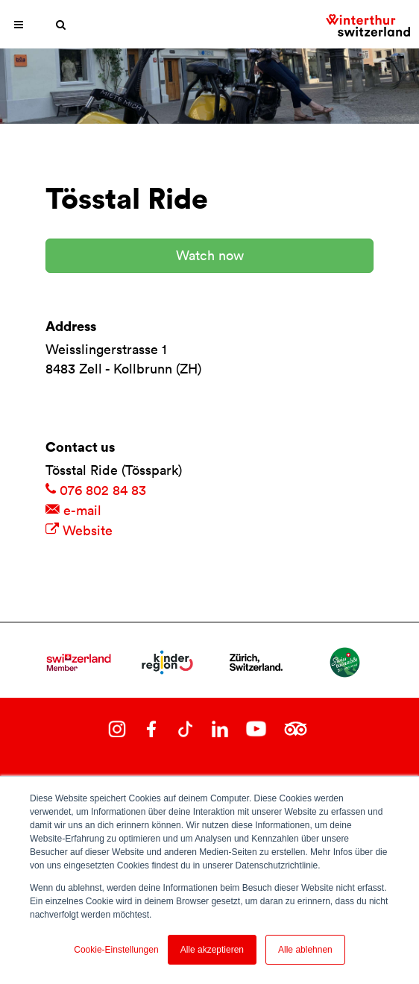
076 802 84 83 (95, 490)
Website (79, 530)
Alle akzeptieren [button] (212, 949)
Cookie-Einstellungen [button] (116, 949)
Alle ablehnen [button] (305, 949)
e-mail (73, 510)
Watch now (210, 255)
